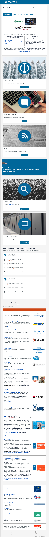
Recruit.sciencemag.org (9, 523)
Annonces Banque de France (10, 344)
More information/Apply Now (24, 52)
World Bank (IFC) (8, 358)
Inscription (24, 153)
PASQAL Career (25, 14)
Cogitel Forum (12, 533)
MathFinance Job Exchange (10, 512)
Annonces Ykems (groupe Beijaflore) (12, 403)
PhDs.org (6, 518)
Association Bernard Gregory (10, 493)
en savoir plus (24, 87)
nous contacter (24, 239)
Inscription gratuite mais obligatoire (12, 430)
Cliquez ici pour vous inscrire (10, 431)
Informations (16, 432)
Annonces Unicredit (8, 333)
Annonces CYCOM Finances (10, 353)
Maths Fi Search (13, 202)
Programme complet (9, 432)
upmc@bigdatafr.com (13, 381)
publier (24, 120)
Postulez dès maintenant (10, 397)
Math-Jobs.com (8, 507)
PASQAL (37, 33)
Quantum (33, 14)
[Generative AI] (17, 14)
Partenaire (5, 166)
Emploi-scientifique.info (9, 501)
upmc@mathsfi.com (13, 448)
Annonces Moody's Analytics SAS (11, 326)
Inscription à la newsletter (24, 10)
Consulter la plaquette (9, 384)
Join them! (15, 314)
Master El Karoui (8, 14)
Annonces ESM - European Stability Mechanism (14, 309)
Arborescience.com (8, 487)
